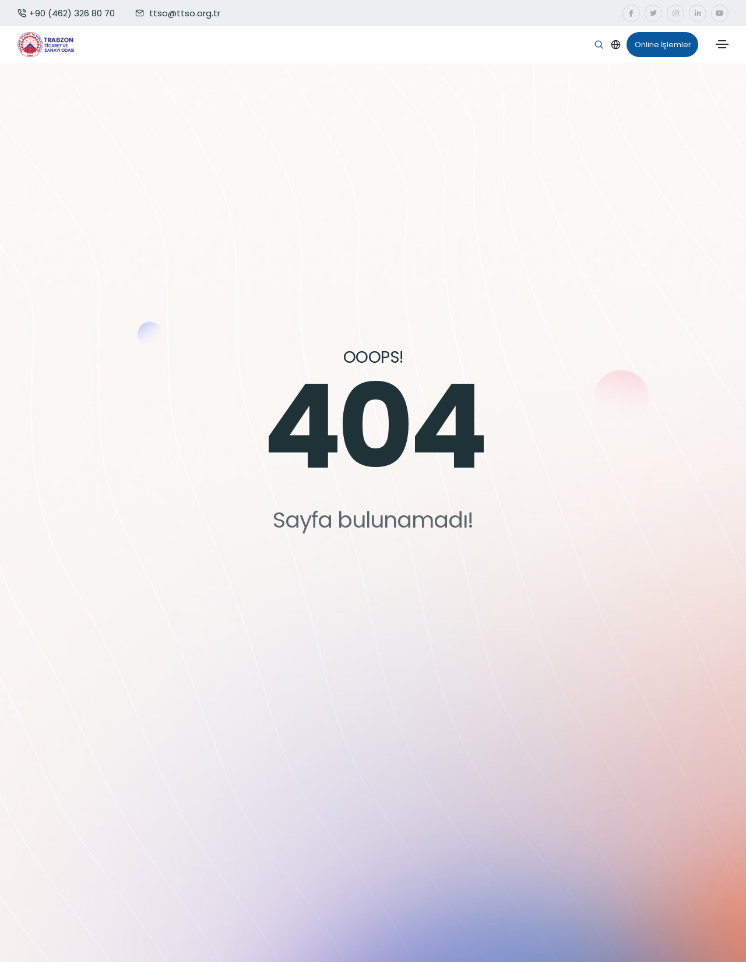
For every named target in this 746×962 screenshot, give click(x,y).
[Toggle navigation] (722, 44)
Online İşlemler (659, 44)
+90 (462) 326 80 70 (66, 13)
